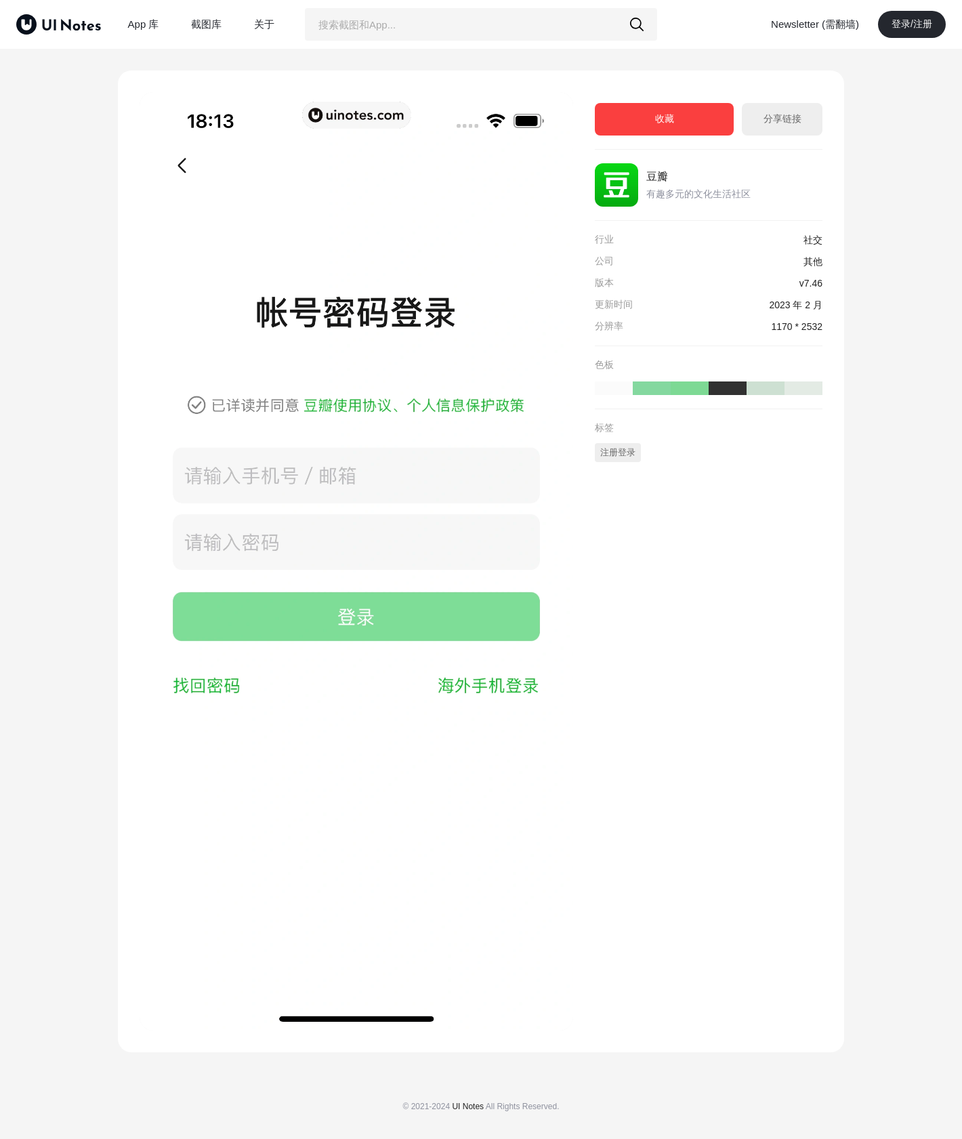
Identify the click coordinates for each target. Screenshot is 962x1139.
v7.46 (810, 283)
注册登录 (617, 452)
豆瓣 (657, 176)
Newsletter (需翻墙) (815, 24)
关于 (264, 24)
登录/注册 (912, 23)
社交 (812, 239)
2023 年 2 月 (795, 304)
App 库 (143, 24)
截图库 (206, 24)
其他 (812, 261)
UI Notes (468, 1106)
